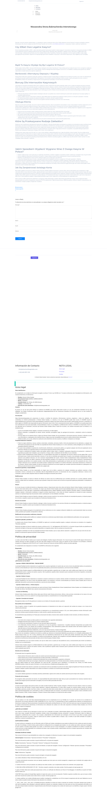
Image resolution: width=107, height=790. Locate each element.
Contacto (37, 14)
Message (17, 204)
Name (16, 220)
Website (17, 231)
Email (16, 225)
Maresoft (70, 377)
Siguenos (34, 257)
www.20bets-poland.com (58, 44)
